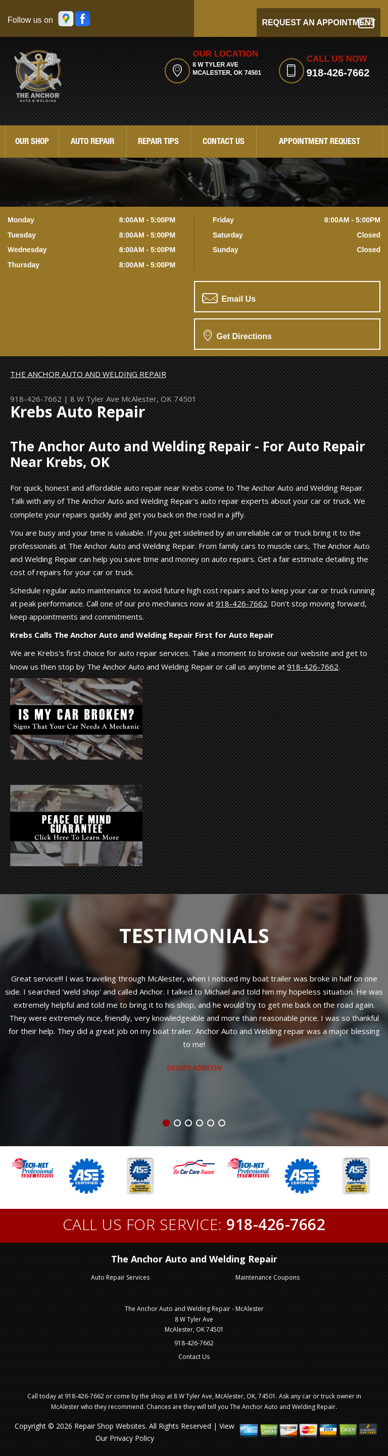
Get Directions (238, 335)
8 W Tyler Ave (94, 399)
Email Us (229, 298)
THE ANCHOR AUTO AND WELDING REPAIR (88, 374)
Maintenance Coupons (267, 1277)
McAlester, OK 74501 (159, 399)
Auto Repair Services (120, 1277)
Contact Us (224, 142)
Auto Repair (92, 142)
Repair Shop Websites (110, 1426)
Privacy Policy (132, 1438)
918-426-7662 (338, 72)
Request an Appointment (318, 23)
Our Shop (32, 142)
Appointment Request (319, 142)
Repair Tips (158, 142)
